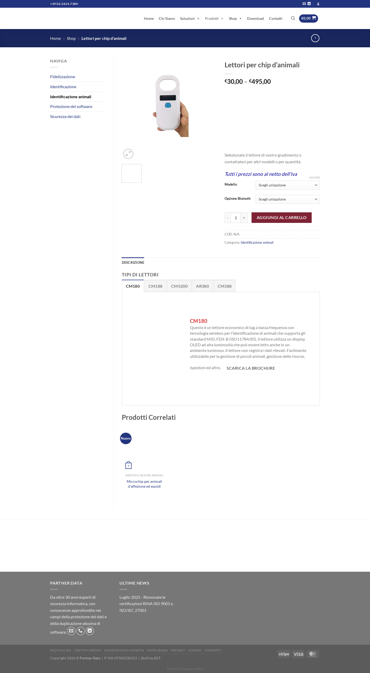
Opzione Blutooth (238, 199)
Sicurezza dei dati (65, 116)
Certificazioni (88, 650)
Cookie (194, 650)
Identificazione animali (70, 96)
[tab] (133, 286)
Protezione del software (71, 106)
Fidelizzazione (62, 76)
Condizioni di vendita (124, 650)
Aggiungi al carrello (282, 217)
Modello (231, 184)
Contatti (275, 18)
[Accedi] (318, 4)
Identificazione (63, 86)
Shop (235, 18)
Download (255, 18)
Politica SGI (60, 650)
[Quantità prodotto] (235, 217)
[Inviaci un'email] (304, 4)
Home (149, 18)
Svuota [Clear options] (314, 177)
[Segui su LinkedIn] (309, 4)
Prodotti (214, 18)
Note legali (157, 650)
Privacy (178, 650)
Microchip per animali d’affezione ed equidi (144, 483)
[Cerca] (293, 18)
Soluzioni (190, 18)
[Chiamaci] (80, 631)
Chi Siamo (167, 18)
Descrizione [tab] (133, 262)
